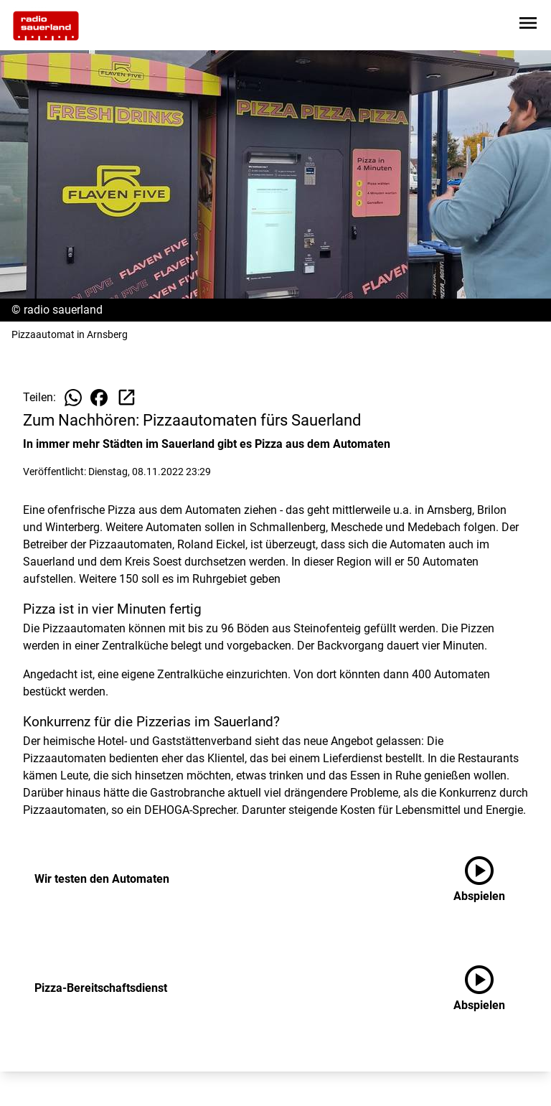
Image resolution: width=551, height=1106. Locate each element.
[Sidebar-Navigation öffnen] (528, 25)
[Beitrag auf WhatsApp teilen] (73, 397)
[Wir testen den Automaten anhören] (490, 879)
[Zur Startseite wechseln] (45, 26)
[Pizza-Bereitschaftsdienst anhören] (490, 988)
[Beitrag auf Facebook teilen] (99, 397)
